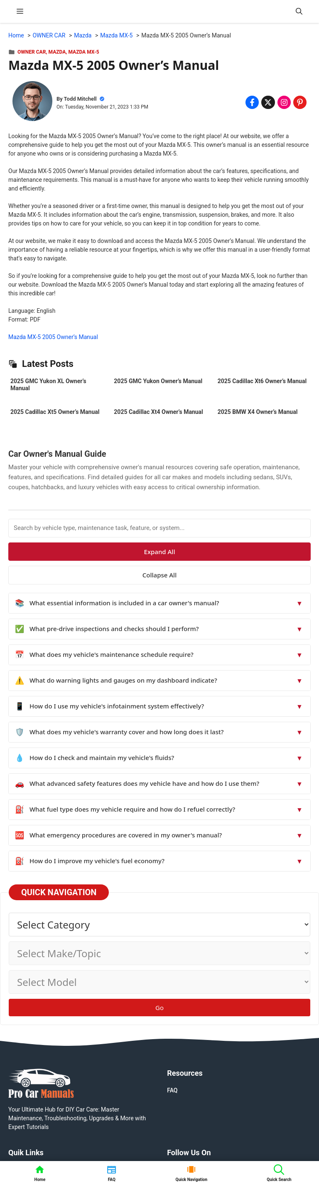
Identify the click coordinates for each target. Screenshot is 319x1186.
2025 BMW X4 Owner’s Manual (258, 412)
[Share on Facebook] (252, 102)
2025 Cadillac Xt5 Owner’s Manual (54, 412)
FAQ (172, 1090)
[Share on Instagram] (284, 102)
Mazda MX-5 (83, 52)
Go (159, 1007)
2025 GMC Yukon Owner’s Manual (158, 381)
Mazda (57, 52)
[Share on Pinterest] (300, 102)
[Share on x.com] (268, 102)
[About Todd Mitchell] (32, 102)
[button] (299, 11)
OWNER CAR (31, 52)
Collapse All (159, 575)
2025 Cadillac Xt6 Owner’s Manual (262, 381)
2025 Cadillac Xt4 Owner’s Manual (158, 412)
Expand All (159, 551)
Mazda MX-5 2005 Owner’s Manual (53, 337)
